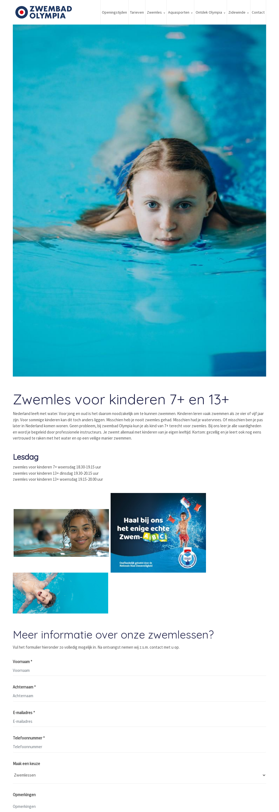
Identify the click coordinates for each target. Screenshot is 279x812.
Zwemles (154, 12)
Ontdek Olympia (209, 12)
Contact (258, 12)
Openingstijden (114, 12)
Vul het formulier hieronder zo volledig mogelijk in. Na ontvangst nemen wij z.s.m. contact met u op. (96, 648)
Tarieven (137, 12)
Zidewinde (236, 12)
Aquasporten (178, 12)
